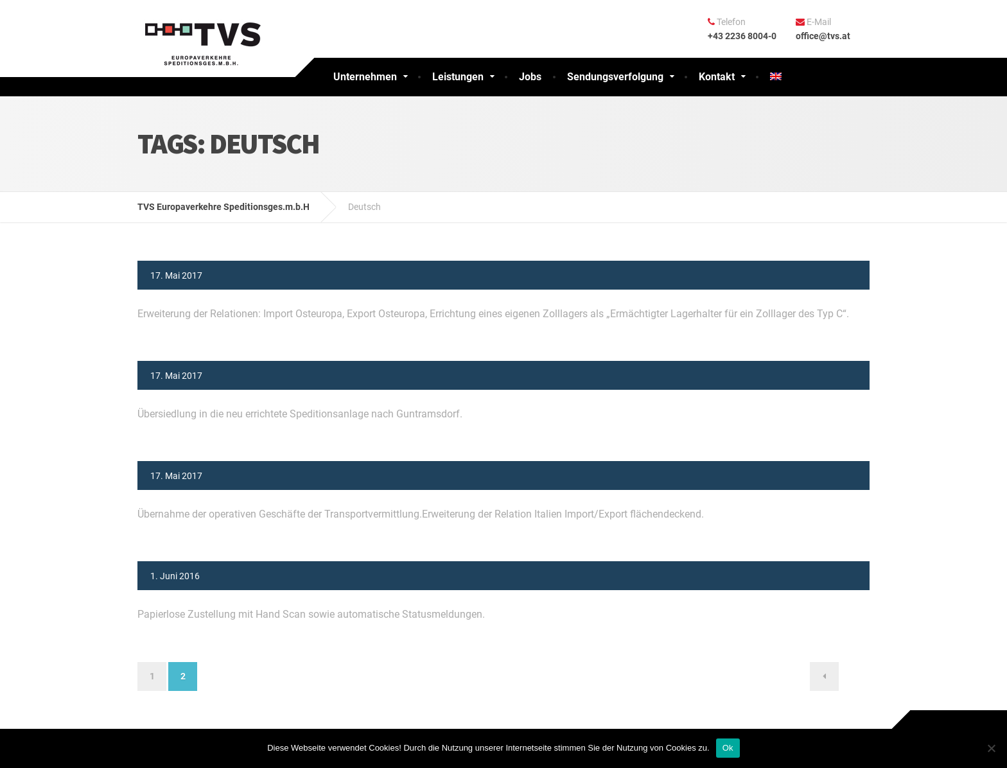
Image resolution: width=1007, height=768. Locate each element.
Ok (727, 748)
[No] (991, 748)
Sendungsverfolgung (615, 77)
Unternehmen (365, 77)
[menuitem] (775, 77)
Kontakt (717, 77)
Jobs (530, 77)
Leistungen (458, 77)
